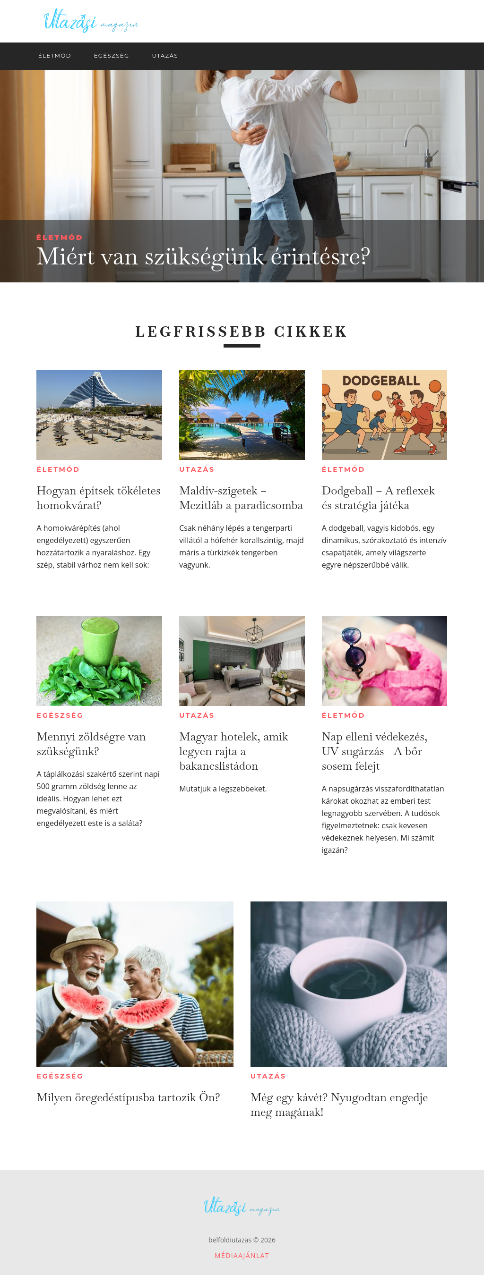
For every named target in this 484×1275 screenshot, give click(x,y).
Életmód (60, 237)
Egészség (59, 715)
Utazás (197, 469)
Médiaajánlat (242, 1255)
